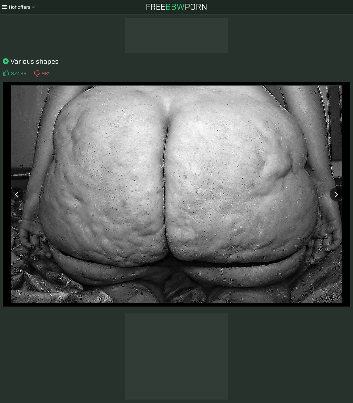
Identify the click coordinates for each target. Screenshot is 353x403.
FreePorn (176, 6)
